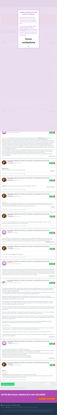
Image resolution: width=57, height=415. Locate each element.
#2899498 (53, 230)
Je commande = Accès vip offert (46, 399)
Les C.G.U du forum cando (6, 405)
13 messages (53, 383)
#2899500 (53, 246)
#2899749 (53, 261)
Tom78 (10, 343)
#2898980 (53, 194)
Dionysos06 (51, 156)
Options (47, 383)
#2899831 (53, 341)
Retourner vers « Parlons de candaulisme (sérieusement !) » (13, 387)
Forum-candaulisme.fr (5, 409)
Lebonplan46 (11, 132)
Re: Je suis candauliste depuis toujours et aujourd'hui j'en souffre (28, 160)
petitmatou (11, 263)
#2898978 (53, 160)
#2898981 (53, 214)
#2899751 (53, 280)
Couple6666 (11, 282)
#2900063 (53, 362)
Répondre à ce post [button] (7, 384)
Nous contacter (16, 405)
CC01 (9, 232)
